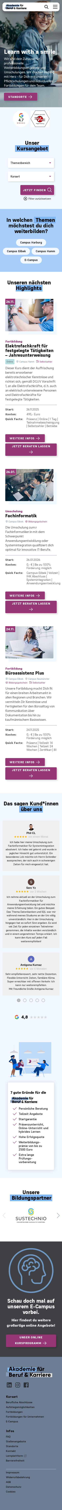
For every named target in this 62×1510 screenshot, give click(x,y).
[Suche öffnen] (46, 7)
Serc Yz (31, 887)
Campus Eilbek (16, 251)
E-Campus (31, 260)
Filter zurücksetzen (39, 198)
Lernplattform (14, 1455)
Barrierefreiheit (15, 1460)
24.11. (10, 629)
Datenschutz (13, 1486)
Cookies (10, 1491)
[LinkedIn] (10, 1385)
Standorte (20, 96)
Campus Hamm (45, 251)
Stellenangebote (16, 1441)
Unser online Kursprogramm (31, 1340)
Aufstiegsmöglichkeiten (20, 1407)
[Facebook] (26, 1385)
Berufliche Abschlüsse (19, 1402)
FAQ (8, 1436)
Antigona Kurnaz (31, 965)
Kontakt (11, 1451)
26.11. (10, 302)
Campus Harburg (31, 242)
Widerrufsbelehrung (18, 1477)
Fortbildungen (14, 1411)
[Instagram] (18, 1385)
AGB (8, 1482)
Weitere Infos (25, 438)
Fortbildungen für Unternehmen (25, 1416)
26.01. (10, 472)
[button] (58, 1215)
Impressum (12, 1472)
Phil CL (31, 833)
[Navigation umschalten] (54, 6)
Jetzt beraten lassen (31, 449)
